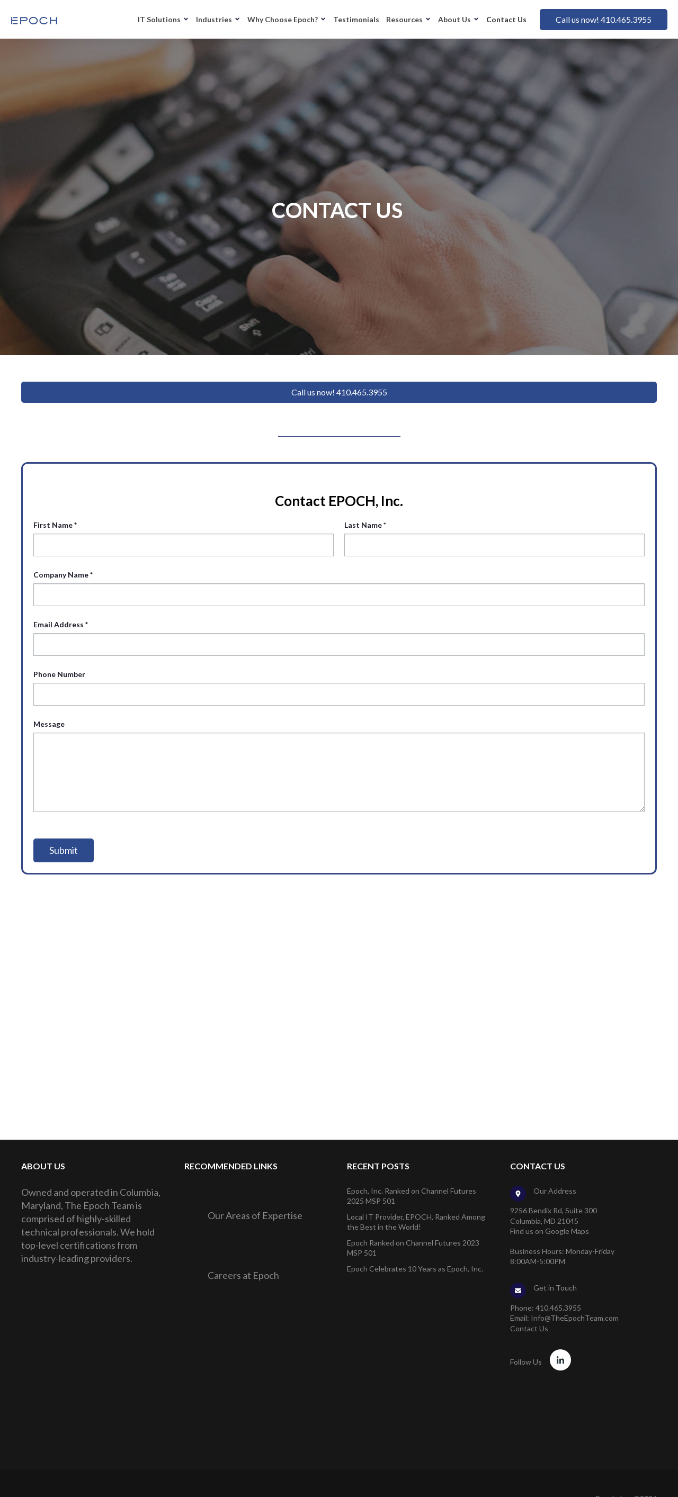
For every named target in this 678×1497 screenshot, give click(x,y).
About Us (454, 19)
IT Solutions (159, 19)
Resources (404, 19)
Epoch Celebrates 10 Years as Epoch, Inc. (415, 1268)
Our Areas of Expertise (255, 1215)
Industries (214, 19)
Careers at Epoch (243, 1275)
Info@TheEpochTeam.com (575, 1317)
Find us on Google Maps (549, 1231)
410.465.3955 (558, 1307)
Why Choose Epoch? (282, 19)
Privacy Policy (634, 1480)
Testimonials (356, 19)
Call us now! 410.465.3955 (604, 19)
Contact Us (506, 19)
